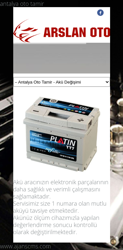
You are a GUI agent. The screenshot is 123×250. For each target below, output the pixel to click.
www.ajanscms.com (25, 246)
